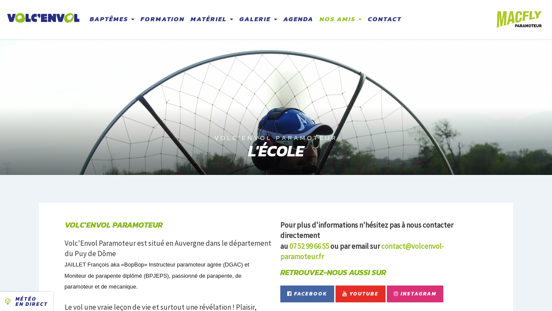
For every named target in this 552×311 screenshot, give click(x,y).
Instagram (415, 294)
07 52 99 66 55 (309, 246)
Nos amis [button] (341, 19)
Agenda (298, 19)
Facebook (307, 294)
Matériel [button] (212, 19)
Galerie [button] (258, 19)
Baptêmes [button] (112, 19)
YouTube (360, 294)
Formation (163, 19)
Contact (384, 19)
